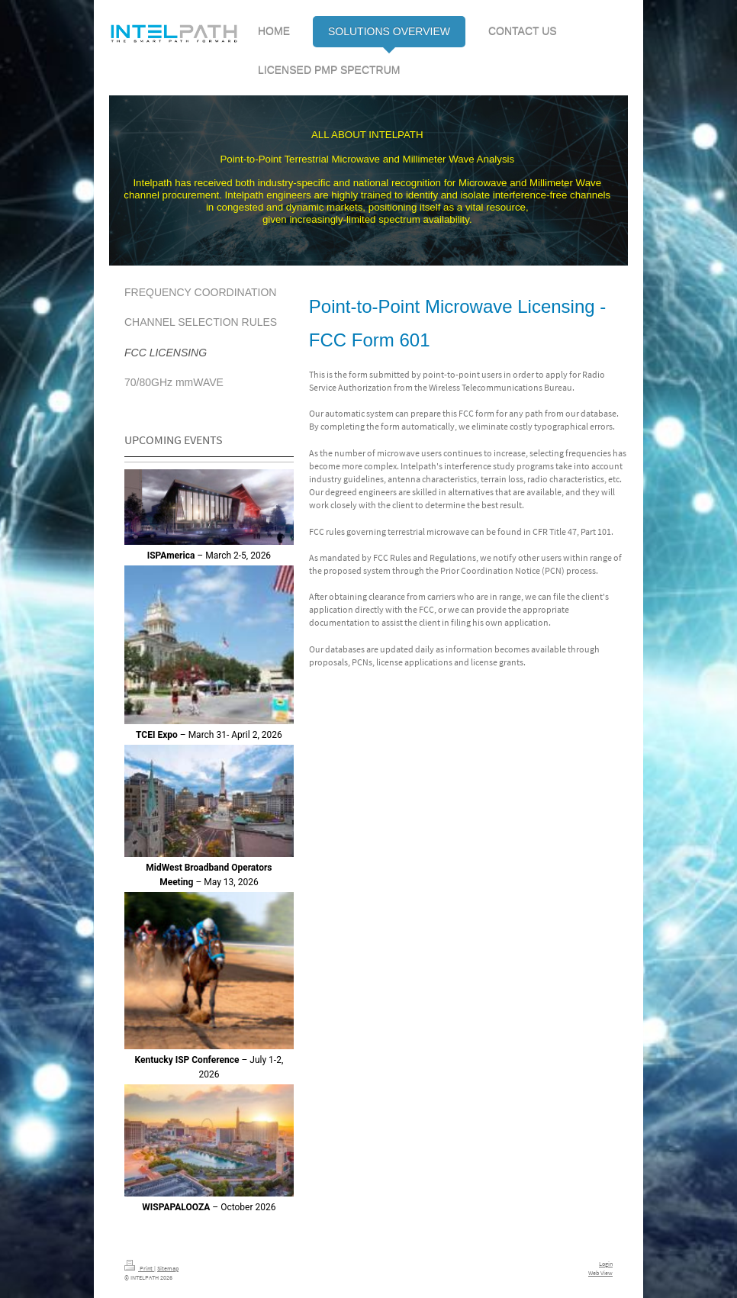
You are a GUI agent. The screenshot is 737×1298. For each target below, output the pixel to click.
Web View (600, 1273)
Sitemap (168, 1268)
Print (139, 1268)
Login (606, 1263)
